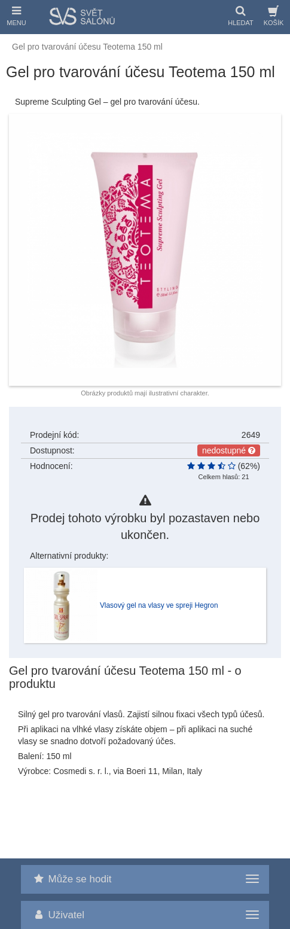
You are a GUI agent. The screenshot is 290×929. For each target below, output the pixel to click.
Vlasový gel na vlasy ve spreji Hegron (159, 605)
